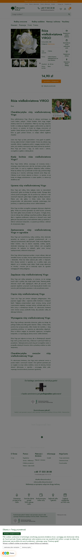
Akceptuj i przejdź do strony (12, 533)
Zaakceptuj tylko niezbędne (11, 547)
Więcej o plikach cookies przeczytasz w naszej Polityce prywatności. (26, 543)
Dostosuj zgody (26, 547)
